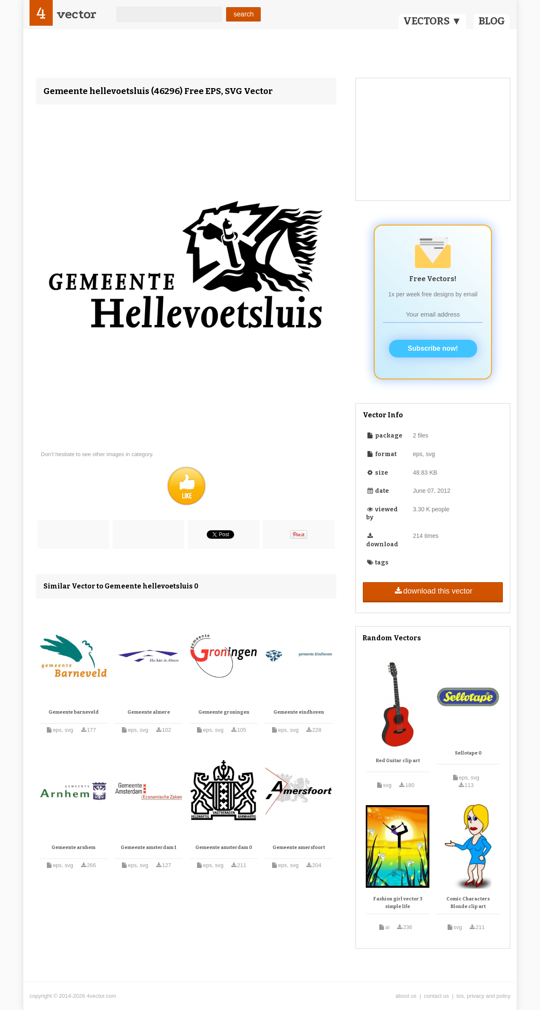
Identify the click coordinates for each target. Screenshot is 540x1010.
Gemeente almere (148, 712)
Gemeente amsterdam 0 (223, 847)
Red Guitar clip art (398, 760)
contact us (436, 996)
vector (76, 14)
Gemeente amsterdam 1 (148, 847)
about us (405, 996)
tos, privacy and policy (483, 996)
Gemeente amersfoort (299, 847)
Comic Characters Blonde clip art (468, 902)
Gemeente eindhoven (298, 712)
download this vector (432, 591)
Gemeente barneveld (74, 712)
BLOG (491, 21)
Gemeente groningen (223, 712)
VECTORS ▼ (432, 21)
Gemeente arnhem (73, 847)
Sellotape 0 (468, 753)
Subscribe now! (433, 348)
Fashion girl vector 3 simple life (397, 902)
